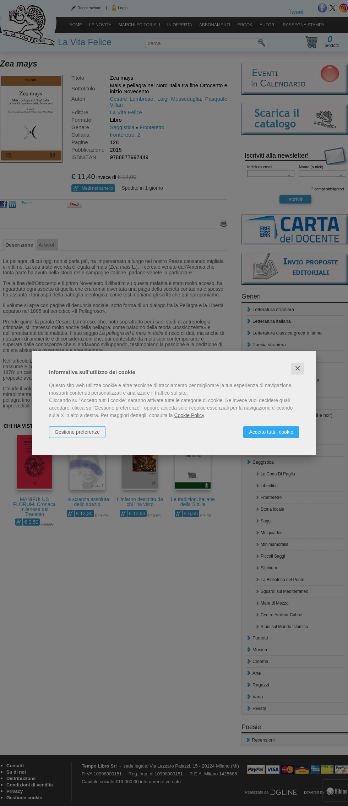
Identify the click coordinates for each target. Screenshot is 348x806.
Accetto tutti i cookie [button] (271, 432)
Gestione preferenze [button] (77, 432)
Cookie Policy (189, 415)
